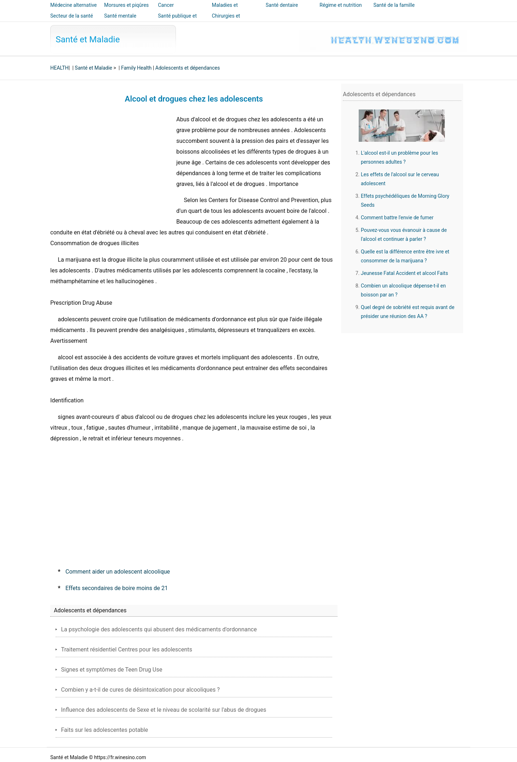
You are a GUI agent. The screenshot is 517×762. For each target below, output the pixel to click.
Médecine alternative (73, 5)
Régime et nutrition (341, 5)
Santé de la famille (394, 5)
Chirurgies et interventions (226, 21)
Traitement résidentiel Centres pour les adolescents (126, 649)
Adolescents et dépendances (187, 68)
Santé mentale (120, 16)
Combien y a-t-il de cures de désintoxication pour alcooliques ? (140, 689)
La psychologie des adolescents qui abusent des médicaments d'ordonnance (159, 629)
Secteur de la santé (71, 16)
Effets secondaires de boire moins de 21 (116, 588)
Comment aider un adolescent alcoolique (117, 571)
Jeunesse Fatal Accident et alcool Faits (404, 273)
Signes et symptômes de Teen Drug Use (111, 669)
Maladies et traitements (225, 10)
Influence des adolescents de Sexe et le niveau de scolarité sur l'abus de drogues (163, 709)
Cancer (166, 5)
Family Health (136, 68)
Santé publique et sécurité (177, 21)
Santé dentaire (282, 5)
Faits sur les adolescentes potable (104, 729)
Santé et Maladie (88, 39)
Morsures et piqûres (126, 5)
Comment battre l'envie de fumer (397, 217)
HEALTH (59, 68)
